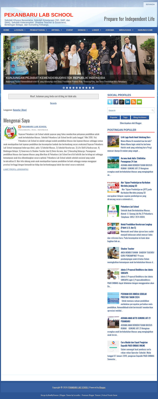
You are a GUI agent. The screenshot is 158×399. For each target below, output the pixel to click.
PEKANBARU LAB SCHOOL (38, 15)
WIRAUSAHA (127, 29)
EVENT (69, 30)
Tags (125, 117)
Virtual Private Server (109, 395)
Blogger (138, 123)
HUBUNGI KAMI (145, 30)
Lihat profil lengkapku (15, 169)
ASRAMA (110, 30)
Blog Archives (139, 117)
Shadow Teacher (127, 248)
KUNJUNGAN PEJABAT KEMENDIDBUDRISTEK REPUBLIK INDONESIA (55, 78)
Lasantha (76, 395)
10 (93, 88)
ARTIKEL (57, 29)
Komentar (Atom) (20, 109)
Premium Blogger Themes (91, 395)
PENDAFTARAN (39, 29)
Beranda (150, 4)
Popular (113, 117)
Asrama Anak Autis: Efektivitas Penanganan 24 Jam (133, 160)
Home (6, 30)
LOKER (97, 29)
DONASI (84, 29)
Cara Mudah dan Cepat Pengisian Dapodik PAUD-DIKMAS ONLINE (134, 344)
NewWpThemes (53, 395)
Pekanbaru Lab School (130, 206)
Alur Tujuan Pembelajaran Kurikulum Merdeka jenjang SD (135, 184)
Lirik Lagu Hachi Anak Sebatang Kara (135, 137)
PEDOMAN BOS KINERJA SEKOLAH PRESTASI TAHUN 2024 (134, 295)
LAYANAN (20, 29)
